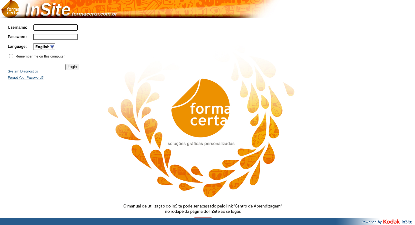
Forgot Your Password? (25, 77)
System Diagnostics (23, 71)
